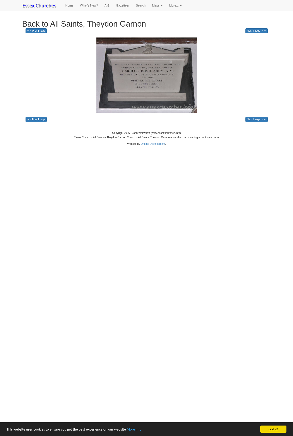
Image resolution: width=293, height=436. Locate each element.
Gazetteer (122, 5)
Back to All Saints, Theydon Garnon (84, 23)
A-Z (107, 5)
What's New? (89, 5)
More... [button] (175, 5)
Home (69, 5)
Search (141, 5)
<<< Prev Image (36, 30)
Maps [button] (157, 5)
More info (134, 429)
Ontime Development (153, 143)
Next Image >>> (256, 30)
